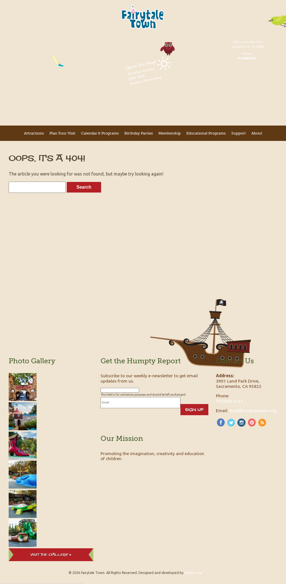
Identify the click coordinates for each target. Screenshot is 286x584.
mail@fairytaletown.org (252, 410)
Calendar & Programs (100, 133)
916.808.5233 (229, 400)
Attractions (34, 133)
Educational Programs (206, 133)
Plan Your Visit (62, 133)
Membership (169, 133)
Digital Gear (193, 573)
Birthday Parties (138, 133)
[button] (74, 580)
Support (238, 133)
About (256, 133)
